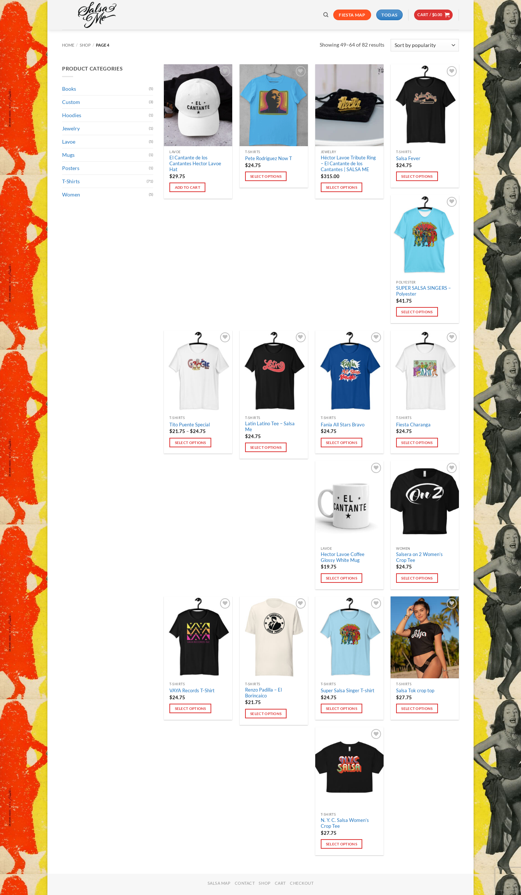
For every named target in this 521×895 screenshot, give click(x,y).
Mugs (68, 155)
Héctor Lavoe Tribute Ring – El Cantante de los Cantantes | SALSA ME (348, 164)
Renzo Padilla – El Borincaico (263, 693)
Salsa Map (219, 883)
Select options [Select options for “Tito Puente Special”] (190, 442)
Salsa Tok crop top (415, 690)
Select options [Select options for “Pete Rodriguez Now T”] (265, 176)
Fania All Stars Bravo (342, 424)
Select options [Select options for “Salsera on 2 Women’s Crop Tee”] (416, 578)
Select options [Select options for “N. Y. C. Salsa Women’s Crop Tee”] (341, 844)
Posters (70, 168)
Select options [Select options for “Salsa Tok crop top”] (416, 708)
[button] (433, 15)
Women (71, 194)
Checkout (301, 883)
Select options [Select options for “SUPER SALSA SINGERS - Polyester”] (416, 312)
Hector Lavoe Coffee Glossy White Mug (342, 557)
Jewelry (71, 128)
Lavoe (68, 141)
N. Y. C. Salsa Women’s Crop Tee (345, 823)
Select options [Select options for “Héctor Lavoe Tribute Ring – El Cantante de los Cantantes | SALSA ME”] (341, 187)
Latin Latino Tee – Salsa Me (270, 426)
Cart (280, 883)
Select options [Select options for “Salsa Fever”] (416, 176)
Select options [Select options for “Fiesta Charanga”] (416, 442)
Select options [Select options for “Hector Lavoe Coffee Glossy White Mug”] (341, 578)
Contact (245, 883)
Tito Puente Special (189, 424)
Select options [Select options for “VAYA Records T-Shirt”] (190, 708)
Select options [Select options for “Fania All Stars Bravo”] (341, 442)
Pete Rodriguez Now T (268, 158)
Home (68, 45)
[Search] (325, 14)
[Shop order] (425, 45)
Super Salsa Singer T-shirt (347, 690)
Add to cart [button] (187, 187)
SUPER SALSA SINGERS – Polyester (423, 291)
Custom (71, 102)
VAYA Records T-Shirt (192, 690)
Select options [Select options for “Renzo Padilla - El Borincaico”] (265, 713)
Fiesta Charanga (413, 424)
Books (69, 89)
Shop (85, 45)
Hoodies (71, 115)
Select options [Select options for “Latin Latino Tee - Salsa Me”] (265, 447)
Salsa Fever (408, 158)
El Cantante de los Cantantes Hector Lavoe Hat (195, 164)
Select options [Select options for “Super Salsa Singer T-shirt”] (341, 708)
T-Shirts (71, 181)
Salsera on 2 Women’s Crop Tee (419, 557)
